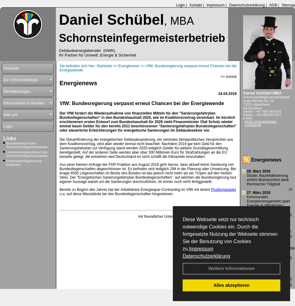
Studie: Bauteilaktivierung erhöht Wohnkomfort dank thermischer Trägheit (268, 179)
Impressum (201, 248)
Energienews (266, 159)
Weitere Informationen (231, 268)
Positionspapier (223, 190)
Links (9, 138)
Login (180, 5)
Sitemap (288, 5)
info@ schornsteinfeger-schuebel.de (261, 123)
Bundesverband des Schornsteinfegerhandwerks (27, 145)
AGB (273, 5)
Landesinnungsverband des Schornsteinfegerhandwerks (27, 154)
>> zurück (228, 77)
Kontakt (196, 5)
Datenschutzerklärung (206, 256)
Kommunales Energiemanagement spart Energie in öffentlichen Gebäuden (268, 203)
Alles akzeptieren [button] (231, 285)
